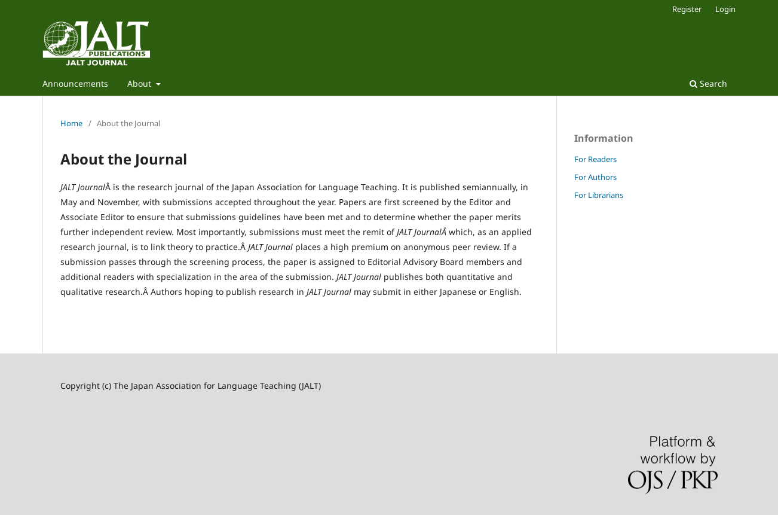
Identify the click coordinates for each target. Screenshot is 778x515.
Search (708, 83)
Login (725, 9)
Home (71, 123)
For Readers (595, 159)
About (140, 83)
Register (687, 9)
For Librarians (598, 195)
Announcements (75, 83)
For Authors (595, 177)
